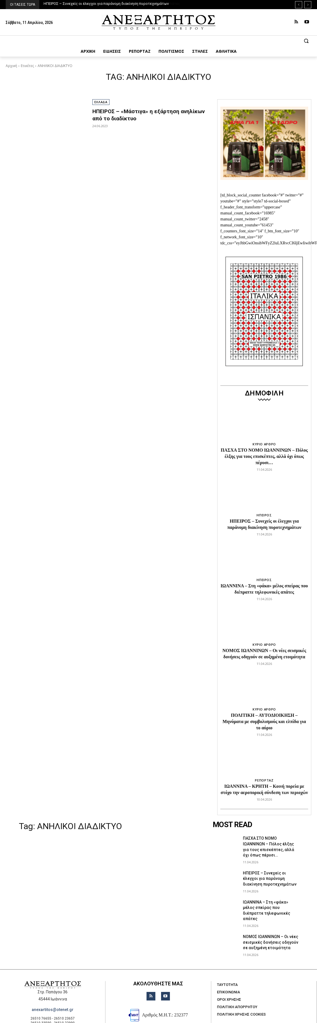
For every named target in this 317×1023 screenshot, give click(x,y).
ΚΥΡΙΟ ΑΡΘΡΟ (264, 444)
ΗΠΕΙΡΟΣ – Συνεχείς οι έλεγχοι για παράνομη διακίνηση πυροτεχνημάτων (106, 3)
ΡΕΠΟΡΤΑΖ (264, 756)
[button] (158, 41)
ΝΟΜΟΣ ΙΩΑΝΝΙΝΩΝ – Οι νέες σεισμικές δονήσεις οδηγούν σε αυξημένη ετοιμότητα (270, 916)
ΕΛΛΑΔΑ (100, 102)
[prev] (298, 4)
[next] (307, 4)
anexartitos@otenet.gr (53, 983)
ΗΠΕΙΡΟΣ (264, 506)
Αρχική (11, 65)
